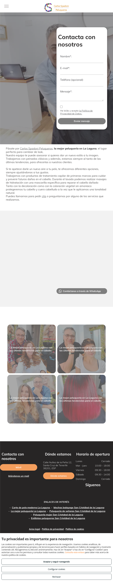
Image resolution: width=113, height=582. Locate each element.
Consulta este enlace (74, 552)
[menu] (6, 6)
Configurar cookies (56, 569)
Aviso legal (34, 529)
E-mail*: (65, 68)
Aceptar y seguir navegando (56, 561)
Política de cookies (75, 529)
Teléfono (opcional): (71, 79)
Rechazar (56, 576)
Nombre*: (66, 56)
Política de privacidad (53, 529)
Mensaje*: (66, 91)
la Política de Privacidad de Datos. (76, 112)
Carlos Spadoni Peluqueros (36, 148)
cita (44, 196)
